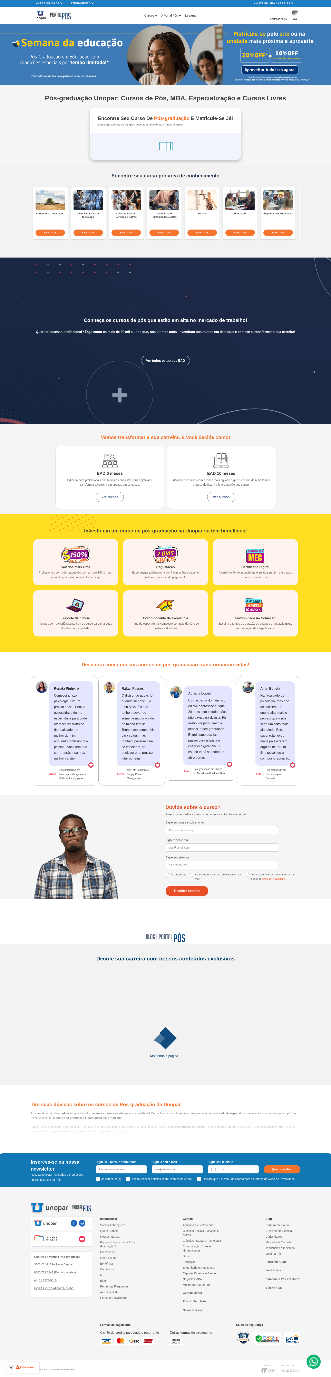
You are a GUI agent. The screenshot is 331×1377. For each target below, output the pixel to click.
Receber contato (187, 901)
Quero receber (282, 1178)
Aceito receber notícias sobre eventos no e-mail (218, 887)
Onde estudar (109, 1267)
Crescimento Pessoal (278, 1240)
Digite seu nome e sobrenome (185, 833)
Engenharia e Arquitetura (198, 1276)
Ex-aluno (190, 15)
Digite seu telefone (177, 867)
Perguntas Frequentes (114, 1295)
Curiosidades (273, 1245)
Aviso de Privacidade (273, 889)
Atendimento (82, 3)
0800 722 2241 (44, 1281)
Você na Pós (273, 1263)
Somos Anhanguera (112, 1234)
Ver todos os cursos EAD (165, 358)
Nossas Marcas (110, 1245)
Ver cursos (90, 499)
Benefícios (107, 1272)
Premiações (107, 1261)
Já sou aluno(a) (179, 885)
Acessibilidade (49, 3)
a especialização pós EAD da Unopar (90, 1150)
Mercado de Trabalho (278, 1251)
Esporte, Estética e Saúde (199, 1282)
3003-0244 (41, 1273)
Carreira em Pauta (277, 1234)
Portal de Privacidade (113, 1307)
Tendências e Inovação (280, 1257)
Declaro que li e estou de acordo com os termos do (272, 887)
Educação (189, 1271)
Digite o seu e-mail (177, 850)
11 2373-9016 (45, 1289)
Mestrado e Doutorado (197, 1294)
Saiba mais (50, 230)
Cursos (149, 15)
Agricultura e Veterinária (198, 1234)
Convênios (107, 1278)
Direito (187, 1265)
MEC (103, 1284)
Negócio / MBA (192, 1288)
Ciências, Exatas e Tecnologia (202, 1250)
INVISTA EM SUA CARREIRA (273, 3)
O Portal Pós (169, 15)
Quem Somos (109, 1240)
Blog (103, 1290)
